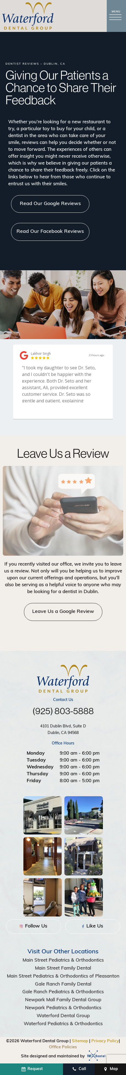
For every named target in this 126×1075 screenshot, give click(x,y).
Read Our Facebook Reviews (50, 231)
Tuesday (36, 760)
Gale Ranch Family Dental (63, 984)
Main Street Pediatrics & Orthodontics (63, 960)
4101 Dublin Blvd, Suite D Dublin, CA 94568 (63, 729)
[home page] (28, 16)
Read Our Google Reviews (50, 203)
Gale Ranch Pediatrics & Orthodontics (63, 992)
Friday (34, 781)
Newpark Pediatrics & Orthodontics (63, 1008)
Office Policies (63, 1047)
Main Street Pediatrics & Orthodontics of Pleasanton (63, 976)
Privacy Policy (105, 1041)
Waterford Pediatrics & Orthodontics (63, 1024)
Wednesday (40, 767)
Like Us (92, 926)
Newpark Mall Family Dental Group (63, 1000)
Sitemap (80, 1041)
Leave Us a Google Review (63, 611)
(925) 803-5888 (63, 711)
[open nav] (116, 16)
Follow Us (33, 926)
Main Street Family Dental (63, 968)
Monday (36, 753)
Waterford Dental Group (63, 1016)
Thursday (37, 774)
